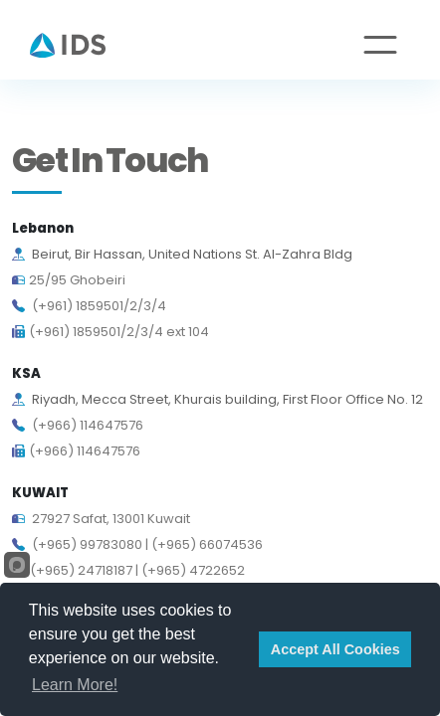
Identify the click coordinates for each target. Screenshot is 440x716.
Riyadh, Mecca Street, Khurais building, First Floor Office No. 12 (217, 399)
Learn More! (74, 684)
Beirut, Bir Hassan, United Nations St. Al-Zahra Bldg (182, 254)
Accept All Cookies (335, 649)
